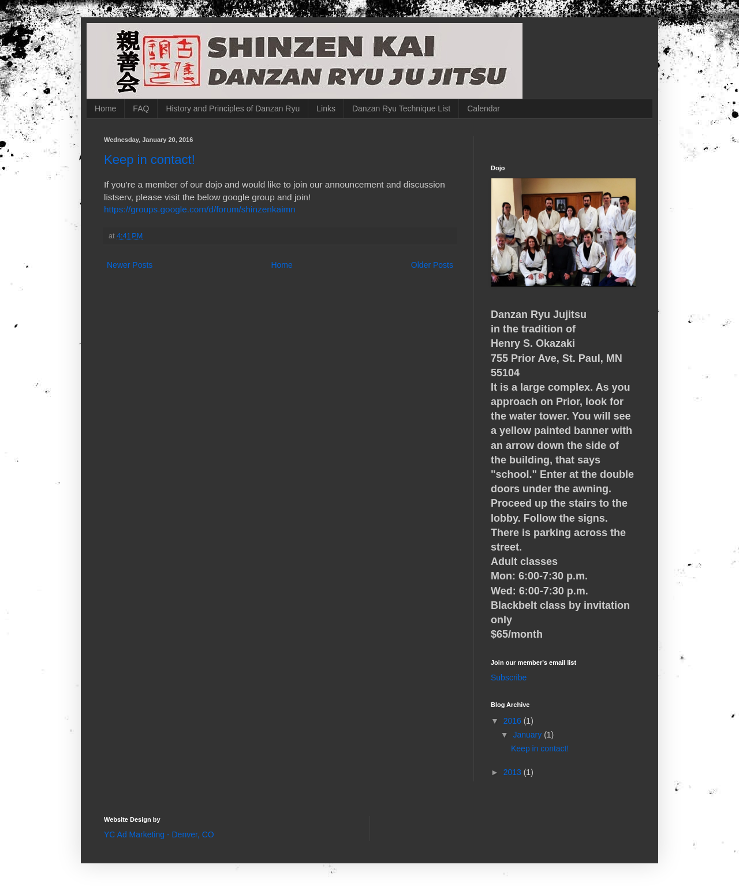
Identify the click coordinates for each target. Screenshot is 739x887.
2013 (513, 772)
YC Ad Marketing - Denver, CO (159, 834)
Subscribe (509, 677)
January (528, 734)
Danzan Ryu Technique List (401, 108)
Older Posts (432, 265)
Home (105, 108)
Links (325, 108)
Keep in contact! (149, 159)
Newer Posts (129, 265)
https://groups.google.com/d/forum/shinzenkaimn (200, 209)
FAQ (141, 108)
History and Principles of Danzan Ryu (233, 108)
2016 (513, 720)
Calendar (483, 108)
